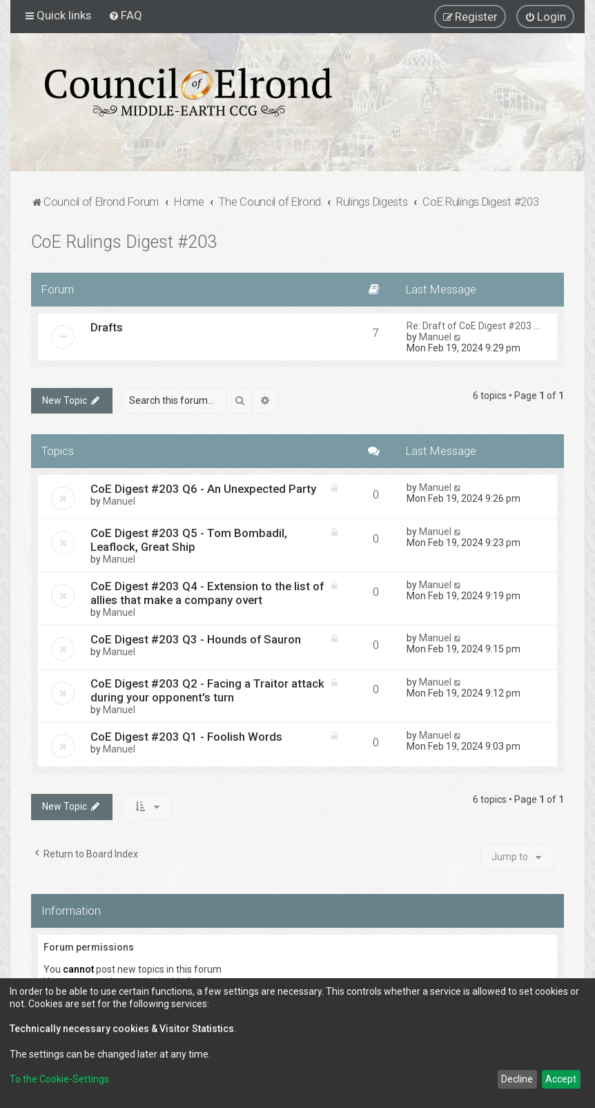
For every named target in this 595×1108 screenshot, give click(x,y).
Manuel (435, 336)
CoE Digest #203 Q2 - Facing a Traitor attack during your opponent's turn (207, 690)
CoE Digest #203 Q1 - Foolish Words (186, 736)
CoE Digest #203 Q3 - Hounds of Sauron (195, 639)
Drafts (106, 327)
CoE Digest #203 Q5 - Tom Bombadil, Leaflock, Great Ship (188, 540)
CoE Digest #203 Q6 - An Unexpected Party (203, 489)
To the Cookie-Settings (59, 1079)
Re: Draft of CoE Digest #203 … (473, 325)
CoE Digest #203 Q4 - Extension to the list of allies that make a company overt (207, 593)
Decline (517, 1079)
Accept (560, 1079)
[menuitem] (125, 15)
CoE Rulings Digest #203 (124, 242)
